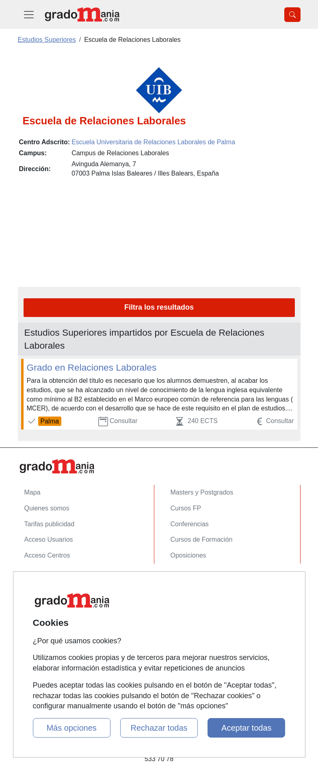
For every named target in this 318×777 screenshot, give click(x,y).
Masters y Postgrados (202, 492)
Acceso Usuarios (48, 539)
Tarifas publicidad (49, 524)
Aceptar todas (246, 727)
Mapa (32, 492)
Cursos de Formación (202, 539)
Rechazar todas (158, 727)
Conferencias (190, 524)
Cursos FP (186, 508)
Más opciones (71, 727)
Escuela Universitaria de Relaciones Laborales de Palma (153, 142)
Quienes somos (46, 508)
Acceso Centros (47, 555)
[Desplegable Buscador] (292, 14)
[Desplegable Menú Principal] (29, 14)
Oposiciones (188, 555)
